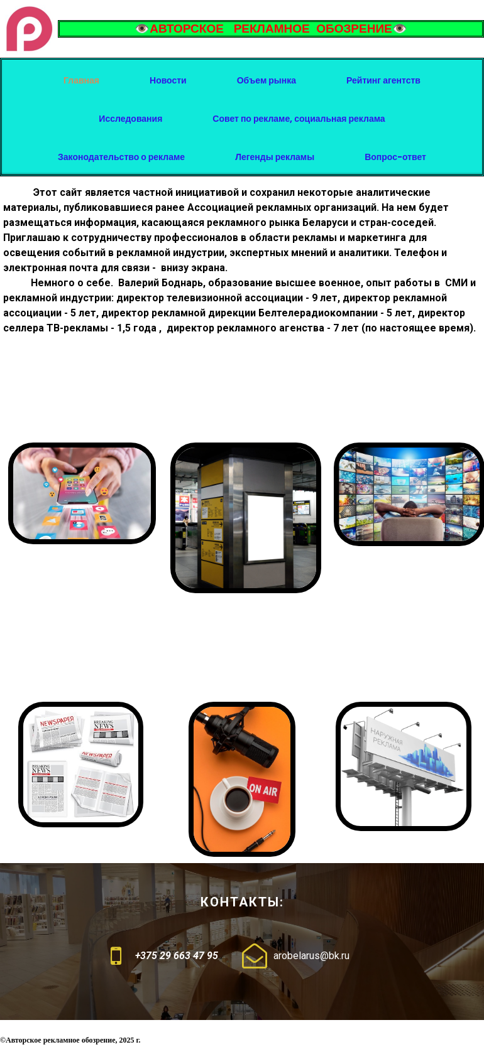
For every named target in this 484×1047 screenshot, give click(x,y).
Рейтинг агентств (383, 80)
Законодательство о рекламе (121, 157)
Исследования (130, 118)
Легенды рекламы (274, 157)
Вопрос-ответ (395, 157)
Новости (168, 80)
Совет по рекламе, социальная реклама (298, 118)
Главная (81, 80)
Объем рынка (266, 80)
